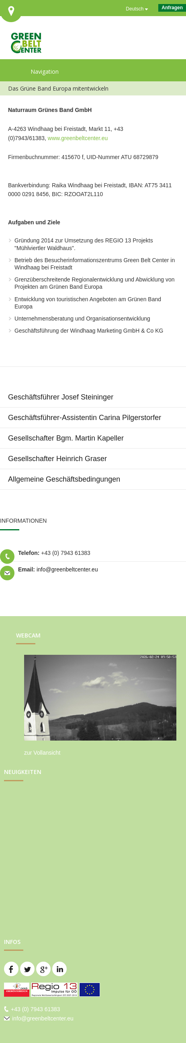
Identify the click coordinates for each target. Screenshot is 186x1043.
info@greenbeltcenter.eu (67, 569)
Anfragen (172, 7)
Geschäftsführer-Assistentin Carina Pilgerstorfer (84, 418)
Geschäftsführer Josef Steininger (60, 397)
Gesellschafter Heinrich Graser (57, 459)
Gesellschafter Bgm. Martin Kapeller (66, 438)
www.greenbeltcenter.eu (78, 138)
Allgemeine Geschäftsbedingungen (64, 479)
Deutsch (134, 9)
